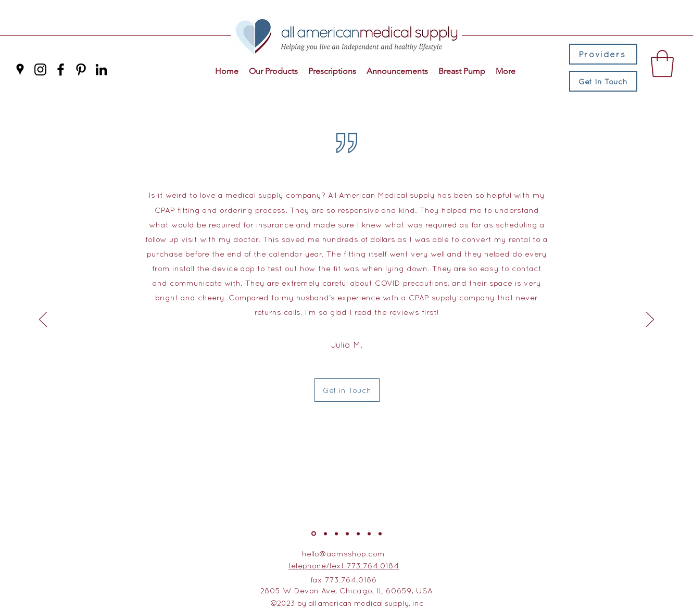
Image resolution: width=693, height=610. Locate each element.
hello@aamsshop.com (343, 553)
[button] (662, 63)
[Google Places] (20, 69)
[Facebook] (61, 69)
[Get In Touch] (603, 81)
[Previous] (43, 320)
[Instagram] (40, 69)
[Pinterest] (81, 69)
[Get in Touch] (347, 390)
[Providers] (603, 54)
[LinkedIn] (101, 69)
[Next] (650, 320)
